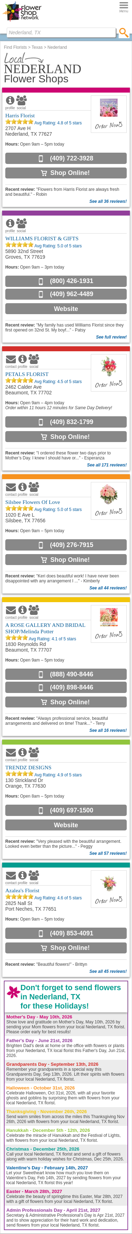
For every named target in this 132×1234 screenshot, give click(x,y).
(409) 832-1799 (71, 421)
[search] (124, 32)
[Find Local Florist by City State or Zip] (61, 32)
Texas (37, 47)
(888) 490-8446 (71, 674)
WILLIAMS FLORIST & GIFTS (41, 238)
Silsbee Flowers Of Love (32, 502)
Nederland (57, 47)
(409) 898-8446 (71, 687)
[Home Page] (22, 21)
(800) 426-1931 (71, 280)
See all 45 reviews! (108, 971)
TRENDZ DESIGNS (28, 767)
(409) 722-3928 (71, 158)
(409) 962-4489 (71, 294)
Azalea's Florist (22, 890)
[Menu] (123, 7)
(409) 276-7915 (71, 544)
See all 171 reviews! (107, 465)
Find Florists (15, 47)
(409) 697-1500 (71, 810)
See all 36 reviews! (108, 201)
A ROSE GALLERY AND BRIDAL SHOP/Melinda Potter (45, 628)
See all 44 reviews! (108, 588)
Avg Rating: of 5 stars (57, 123)
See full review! (111, 337)
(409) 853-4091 (71, 933)
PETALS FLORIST (27, 374)
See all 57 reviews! (108, 853)
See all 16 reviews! (108, 730)
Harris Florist (20, 115)
